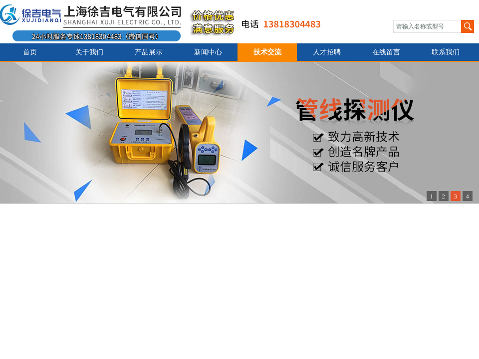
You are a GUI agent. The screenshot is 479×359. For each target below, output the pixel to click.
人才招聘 (327, 52)
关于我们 (89, 52)
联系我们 (446, 52)
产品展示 (149, 52)
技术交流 (267, 52)
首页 (30, 52)
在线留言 (386, 52)
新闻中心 (208, 52)
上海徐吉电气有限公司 (166, 21)
